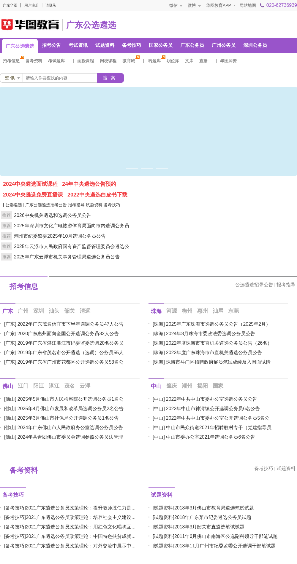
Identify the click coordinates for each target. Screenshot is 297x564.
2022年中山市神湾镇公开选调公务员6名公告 (213, 408)
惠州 (202, 311)
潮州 (187, 386)
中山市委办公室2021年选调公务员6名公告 (210, 437)
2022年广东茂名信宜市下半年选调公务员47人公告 (71, 324)
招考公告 (51, 45)
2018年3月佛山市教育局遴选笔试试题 (214, 507)
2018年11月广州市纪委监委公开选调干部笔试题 (225, 545)
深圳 (38, 311)
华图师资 (228, 60)
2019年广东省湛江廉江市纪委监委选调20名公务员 (71, 343)
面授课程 (85, 60)
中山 (156, 386)
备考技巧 (131, 45)
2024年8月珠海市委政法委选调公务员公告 (210, 333)
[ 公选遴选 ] (13, 204)
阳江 (38, 386)
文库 (189, 60)
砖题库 (156, 60)
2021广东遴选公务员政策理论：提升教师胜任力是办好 (83, 507)
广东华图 (10, 5)
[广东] (10, 324)
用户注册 (31, 5)
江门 (23, 386)
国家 (218, 386)
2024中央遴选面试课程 (30, 184)
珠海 (156, 311)
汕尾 (218, 311)
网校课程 (108, 60)
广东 (7, 311)
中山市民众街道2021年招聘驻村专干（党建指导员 (219, 427)
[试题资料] (163, 507)
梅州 (187, 311)
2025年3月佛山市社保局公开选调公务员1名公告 (68, 418)
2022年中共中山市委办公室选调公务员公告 (211, 399)
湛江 (54, 386)
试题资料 (104, 45)
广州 (23, 311)
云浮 (85, 386)
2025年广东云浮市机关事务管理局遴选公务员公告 (67, 256)
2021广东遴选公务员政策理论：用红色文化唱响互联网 (83, 526)
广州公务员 (224, 45)
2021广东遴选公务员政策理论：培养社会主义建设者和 (83, 517)
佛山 (7, 386)
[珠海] (159, 324)
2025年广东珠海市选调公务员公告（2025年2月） (218, 324)
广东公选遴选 (91, 25)
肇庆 (171, 386)
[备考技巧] (15, 507)
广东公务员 (192, 45)
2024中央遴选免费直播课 (33, 195)
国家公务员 (161, 45)
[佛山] (10, 399)
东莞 (233, 311)
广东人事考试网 (29, 24)
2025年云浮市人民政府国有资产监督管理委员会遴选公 (71, 246)
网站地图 (247, 5)
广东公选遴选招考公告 (46, 204)
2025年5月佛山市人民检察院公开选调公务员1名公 (71, 399)
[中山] (159, 399)
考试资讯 (78, 45)
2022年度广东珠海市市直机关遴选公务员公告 (214, 352)
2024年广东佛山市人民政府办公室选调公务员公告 (70, 427)
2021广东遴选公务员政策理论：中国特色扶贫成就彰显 (83, 536)
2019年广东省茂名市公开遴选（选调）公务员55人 (71, 352)
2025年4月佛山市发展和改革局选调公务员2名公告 (71, 408)
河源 (171, 311)
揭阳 (202, 386)
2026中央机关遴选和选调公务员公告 (52, 215)
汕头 (54, 311)
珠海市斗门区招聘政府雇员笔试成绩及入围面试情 (218, 362)
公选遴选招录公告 (254, 284)
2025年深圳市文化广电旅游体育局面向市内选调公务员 (71, 225)
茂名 (69, 386)
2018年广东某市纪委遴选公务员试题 (213, 517)
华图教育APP (218, 5)
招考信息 (13, 60)
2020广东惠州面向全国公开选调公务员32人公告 (68, 333)
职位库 (173, 60)
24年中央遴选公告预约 (89, 184)
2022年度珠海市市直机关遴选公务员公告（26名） (219, 343)
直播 (203, 60)
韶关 (69, 311)
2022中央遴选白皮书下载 (97, 195)
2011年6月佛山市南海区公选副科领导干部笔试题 (226, 536)
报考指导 (76, 204)
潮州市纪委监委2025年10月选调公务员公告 (60, 236)
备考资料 (34, 60)
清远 (85, 311)
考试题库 (56, 60)
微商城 (130, 60)
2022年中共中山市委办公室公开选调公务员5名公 (218, 418)
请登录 (50, 5)
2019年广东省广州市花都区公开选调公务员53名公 (71, 362)
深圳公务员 (255, 45)
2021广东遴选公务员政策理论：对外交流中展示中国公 (83, 545)
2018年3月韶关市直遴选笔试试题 (209, 526)
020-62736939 (281, 5)
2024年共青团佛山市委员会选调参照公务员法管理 (70, 437)
